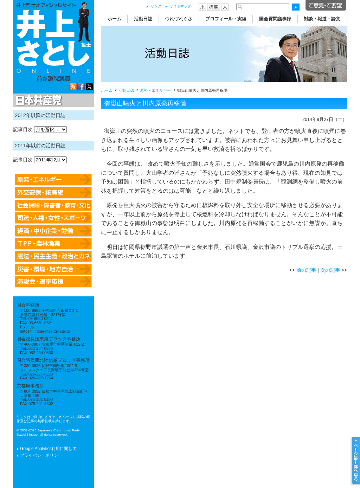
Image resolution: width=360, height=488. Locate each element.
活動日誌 (143, 18)
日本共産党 (37, 101)
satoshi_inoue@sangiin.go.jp (45, 331)
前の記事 (306, 270)
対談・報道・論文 (322, 18)
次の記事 (330, 270)
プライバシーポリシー (41, 455)
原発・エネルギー (155, 90)
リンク (156, 6)
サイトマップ (180, 6)
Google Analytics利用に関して (48, 448)
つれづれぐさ (178, 18)
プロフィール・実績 (225, 18)
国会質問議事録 (275, 18)
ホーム (114, 18)
